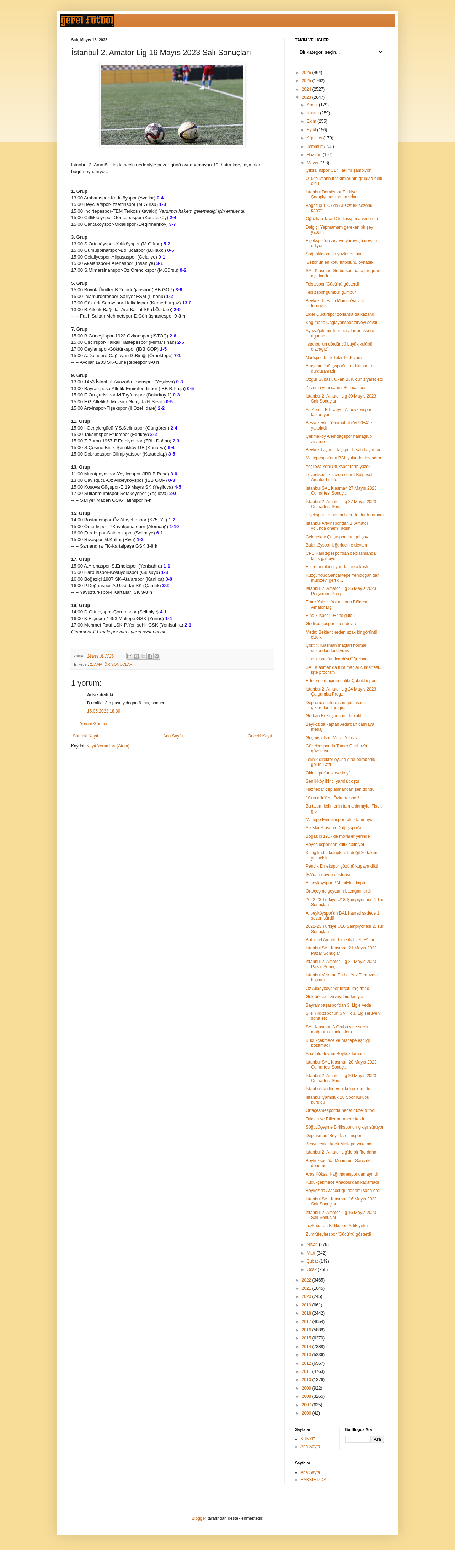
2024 (307, 89)
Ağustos (315, 137)
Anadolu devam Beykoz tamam (335, 1053)
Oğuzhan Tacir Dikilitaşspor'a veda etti (342, 218)
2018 (307, 1313)
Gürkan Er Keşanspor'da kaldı (334, 715)
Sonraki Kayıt (85, 736)
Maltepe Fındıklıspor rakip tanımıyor (340, 819)
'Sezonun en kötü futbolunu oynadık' (340, 262)
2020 (307, 1296)
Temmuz (315, 146)
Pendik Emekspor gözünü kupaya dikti (342, 866)
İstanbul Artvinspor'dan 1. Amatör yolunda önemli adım (337, 526)
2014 (307, 1346)
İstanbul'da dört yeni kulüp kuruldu (338, 1088)
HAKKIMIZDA (313, 1479)
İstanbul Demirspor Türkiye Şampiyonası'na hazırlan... (333, 194)
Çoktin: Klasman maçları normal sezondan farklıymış (336, 648)
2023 (307, 97)
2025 (307, 80)
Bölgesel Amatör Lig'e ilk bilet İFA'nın (340, 939)
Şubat (313, 1261)
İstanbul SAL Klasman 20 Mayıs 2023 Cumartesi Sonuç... (341, 1065)
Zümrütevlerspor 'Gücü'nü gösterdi (338, 1234)
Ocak (312, 1269)
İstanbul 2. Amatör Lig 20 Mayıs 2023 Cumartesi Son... (341, 1078)
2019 (307, 1305)
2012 (307, 1363)
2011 (307, 1371)
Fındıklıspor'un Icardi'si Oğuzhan (337, 658)
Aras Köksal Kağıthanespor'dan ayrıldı (342, 1174)
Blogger (199, 1518)
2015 (307, 1338)
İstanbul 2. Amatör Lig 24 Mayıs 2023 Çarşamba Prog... (341, 692)
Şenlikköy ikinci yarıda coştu (332, 781)
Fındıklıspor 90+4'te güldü (330, 615)
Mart (311, 1253)
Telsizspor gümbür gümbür (331, 292)
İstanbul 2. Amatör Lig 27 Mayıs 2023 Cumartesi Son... (341, 504)
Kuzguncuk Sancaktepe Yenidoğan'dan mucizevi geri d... (343, 578)
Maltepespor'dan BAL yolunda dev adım (343, 458)
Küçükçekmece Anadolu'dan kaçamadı (342, 1182)
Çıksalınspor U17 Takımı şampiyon (338, 170)
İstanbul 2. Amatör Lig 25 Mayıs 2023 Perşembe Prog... (341, 591)
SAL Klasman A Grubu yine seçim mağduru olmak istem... (337, 1029)
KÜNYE (307, 1439)
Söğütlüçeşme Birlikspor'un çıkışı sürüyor (345, 1127)
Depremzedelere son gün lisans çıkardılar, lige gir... (336, 705)
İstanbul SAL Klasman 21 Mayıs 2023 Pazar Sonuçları (341, 950)
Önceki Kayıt (260, 736)
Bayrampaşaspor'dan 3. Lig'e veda (338, 1005)
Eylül (312, 129)
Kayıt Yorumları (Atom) (107, 746)
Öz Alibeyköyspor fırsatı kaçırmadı (338, 988)
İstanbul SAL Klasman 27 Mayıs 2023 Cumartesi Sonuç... (341, 491)
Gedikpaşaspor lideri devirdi (332, 623)
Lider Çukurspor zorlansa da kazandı (340, 314)
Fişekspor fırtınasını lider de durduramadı (345, 514)
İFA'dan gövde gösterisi (328, 874)
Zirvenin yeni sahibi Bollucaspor (336, 387)
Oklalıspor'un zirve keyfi (328, 773)
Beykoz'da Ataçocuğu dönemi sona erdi (343, 1190)
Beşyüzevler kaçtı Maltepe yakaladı (339, 1143)
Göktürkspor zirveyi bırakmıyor (335, 996)
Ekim (312, 121)
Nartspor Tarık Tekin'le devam (334, 357)
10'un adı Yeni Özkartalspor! (332, 797)
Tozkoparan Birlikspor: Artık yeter (337, 1225)
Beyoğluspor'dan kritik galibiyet (335, 844)
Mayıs (313, 162)
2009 (307, 1388)
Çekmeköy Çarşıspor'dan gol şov (337, 536)
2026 (307, 72)
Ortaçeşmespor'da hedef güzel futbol (340, 1110)
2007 (307, 1404)
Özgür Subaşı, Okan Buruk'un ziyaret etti (344, 379)
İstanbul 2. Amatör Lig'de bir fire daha (341, 1152)
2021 (307, 1288)
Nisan (313, 1244)
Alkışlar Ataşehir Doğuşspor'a (333, 827)
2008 (307, 1396)
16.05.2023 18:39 (103, 711)
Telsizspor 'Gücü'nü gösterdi (332, 284)
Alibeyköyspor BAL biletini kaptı (335, 882)
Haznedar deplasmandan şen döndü (340, 789)
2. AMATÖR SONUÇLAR (111, 664)
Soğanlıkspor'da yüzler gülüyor (335, 253)
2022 (307, 1280)
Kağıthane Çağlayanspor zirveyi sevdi (341, 322)
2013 (307, 1354)
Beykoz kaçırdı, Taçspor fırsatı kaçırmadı (344, 449)
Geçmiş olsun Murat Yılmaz (332, 737)
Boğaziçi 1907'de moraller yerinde (338, 836)
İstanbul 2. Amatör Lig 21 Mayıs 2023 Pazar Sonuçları (341, 964)
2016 (307, 1329)
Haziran (315, 154)
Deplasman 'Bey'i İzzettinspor (334, 1135)
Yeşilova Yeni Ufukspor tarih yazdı (338, 466)
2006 (307, 1413)
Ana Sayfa (173, 736)
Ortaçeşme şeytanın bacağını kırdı (338, 891)
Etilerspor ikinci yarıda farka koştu (337, 566)
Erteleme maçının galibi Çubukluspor (340, 680)
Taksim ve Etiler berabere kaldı (335, 1119)
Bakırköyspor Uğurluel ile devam (336, 545)
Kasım (313, 113)
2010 (307, 1379)
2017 (307, 1321)
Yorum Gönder (94, 723)
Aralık (313, 104)
